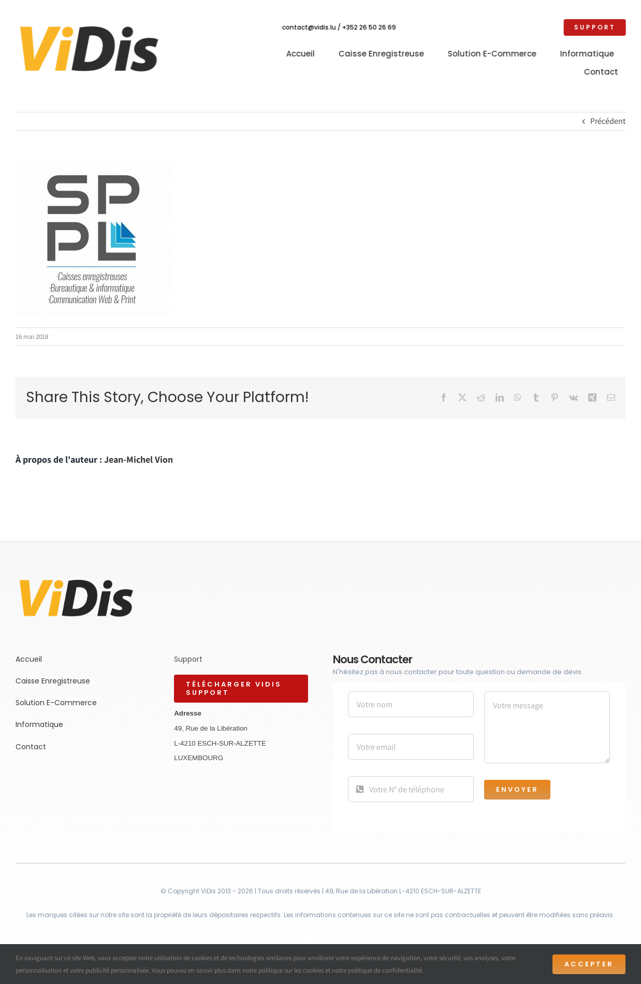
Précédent (607, 121)
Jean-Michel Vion (138, 459)
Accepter (589, 964)
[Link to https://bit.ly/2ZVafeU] (19, 827)
